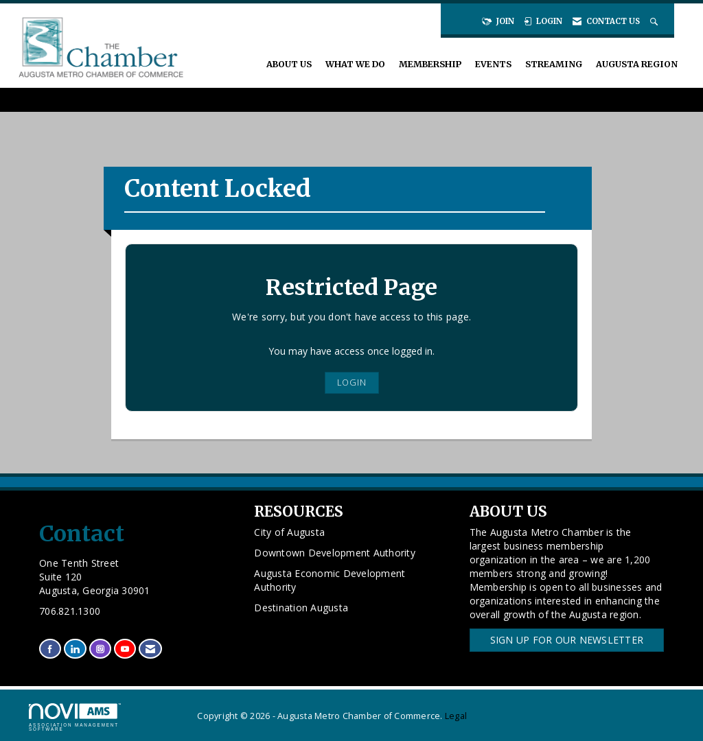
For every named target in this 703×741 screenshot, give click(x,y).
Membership (430, 64)
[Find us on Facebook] (50, 649)
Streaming (553, 64)
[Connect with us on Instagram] (100, 649)
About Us (289, 64)
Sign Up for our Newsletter (567, 639)
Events (493, 64)
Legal (456, 716)
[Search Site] (655, 21)
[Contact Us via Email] (150, 649)
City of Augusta (289, 532)
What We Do (355, 64)
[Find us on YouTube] (125, 649)
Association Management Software (75, 717)
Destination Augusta (301, 607)
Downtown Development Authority (334, 552)
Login (352, 382)
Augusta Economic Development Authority (329, 580)
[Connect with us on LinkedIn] (75, 649)
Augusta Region (637, 64)
